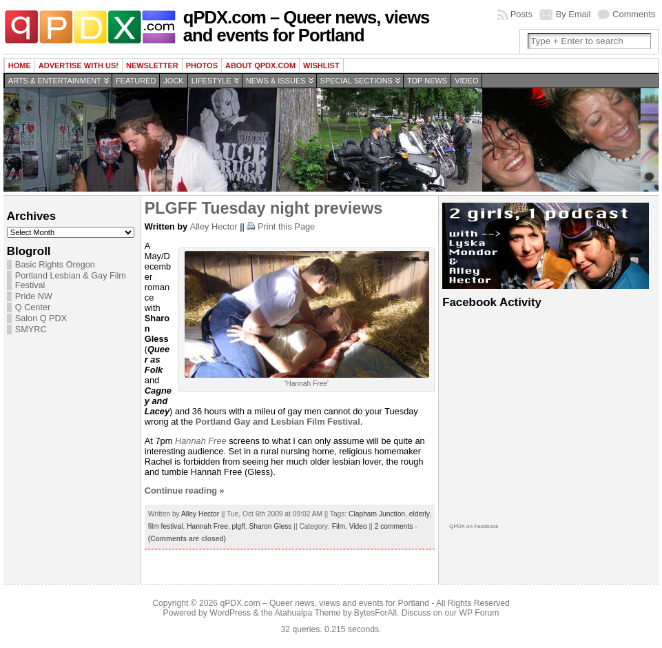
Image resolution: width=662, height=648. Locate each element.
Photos (202, 65)
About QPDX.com (260, 65)
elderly (419, 514)
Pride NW (33, 296)
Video (466, 81)
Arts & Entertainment (54, 81)
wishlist (321, 65)
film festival (165, 526)
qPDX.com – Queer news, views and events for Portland (306, 26)
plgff (238, 526)
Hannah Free (201, 441)
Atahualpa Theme (308, 613)
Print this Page (286, 226)
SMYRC (31, 329)
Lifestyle (211, 81)
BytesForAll (375, 613)
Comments (633, 14)
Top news (427, 81)
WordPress (230, 613)
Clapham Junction (377, 514)
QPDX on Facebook (473, 526)
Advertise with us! (78, 65)
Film (338, 526)
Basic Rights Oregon (55, 265)
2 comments (394, 526)
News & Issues (276, 81)
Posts (521, 14)
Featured (136, 81)
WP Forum (479, 613)
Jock (173, 81)
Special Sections (356, 81)
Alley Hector (214, 226)
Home (19, 65)
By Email (573, 14)
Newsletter (152, 65)
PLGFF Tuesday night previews (263, 208)
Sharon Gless (270, 526)
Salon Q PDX (41, 318)
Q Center (32, 307)
